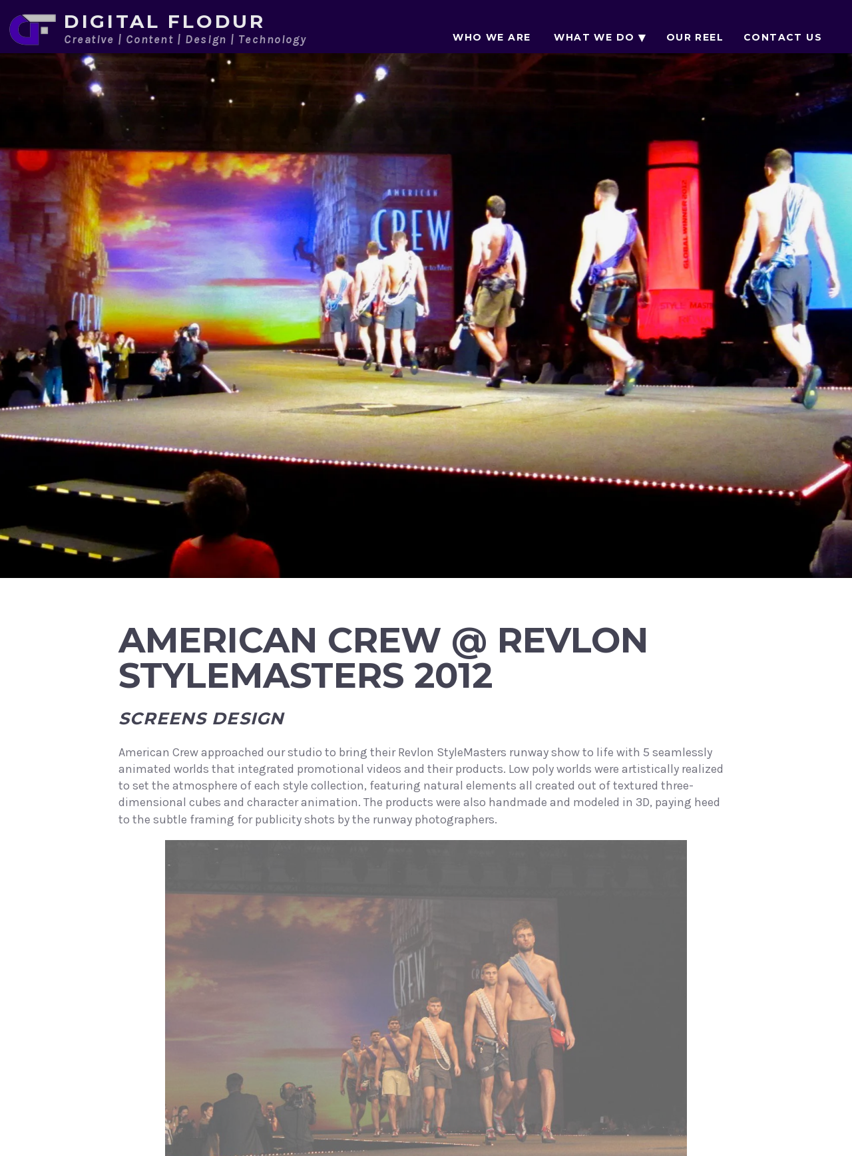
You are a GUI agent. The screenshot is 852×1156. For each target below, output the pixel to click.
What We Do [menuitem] (594, 37)
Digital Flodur (165, 21)
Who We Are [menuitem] (492, 37)
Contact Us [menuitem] (783, 37)
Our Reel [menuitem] (695, 37)
